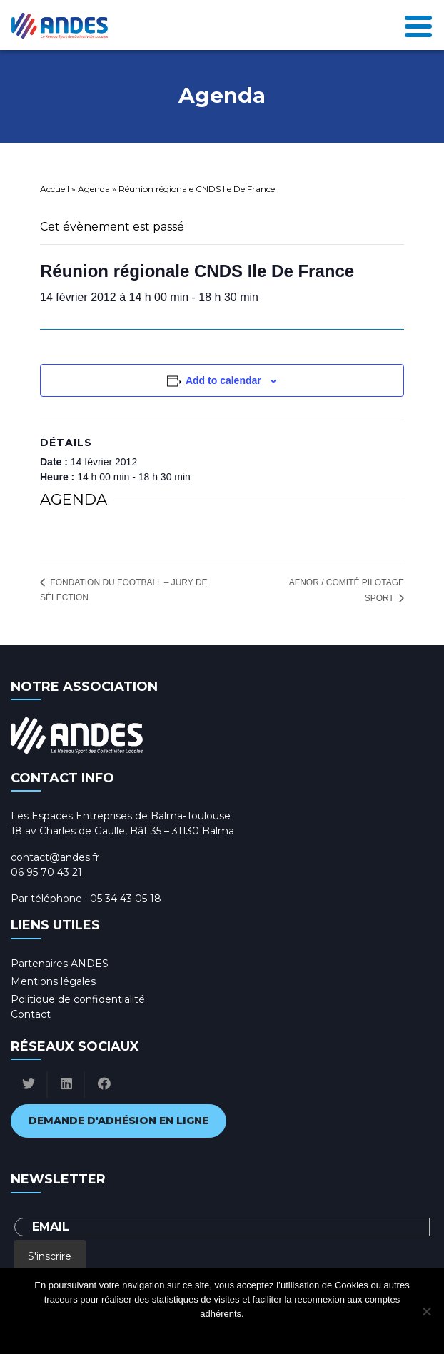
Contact (31, 1014)
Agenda (94, 188)
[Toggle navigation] (418, 25)
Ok (164, 1332)
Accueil (54, 188)
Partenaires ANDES (60, 963)
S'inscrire (49, 1256)
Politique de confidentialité (78, 999)
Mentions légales (53, 981)
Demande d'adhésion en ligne (118, 1120)
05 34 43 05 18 (125, 898)
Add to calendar (223, 380)
